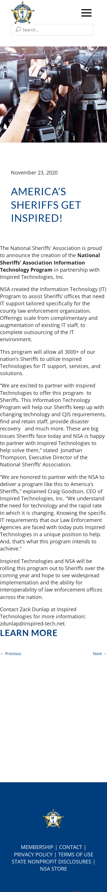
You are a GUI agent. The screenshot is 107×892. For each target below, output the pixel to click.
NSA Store (53, 868)
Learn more (29, 632)
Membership (37, 847)
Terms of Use (75, 854)
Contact (70, 847)
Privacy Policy (33, 854)
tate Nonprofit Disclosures (53, 861)
